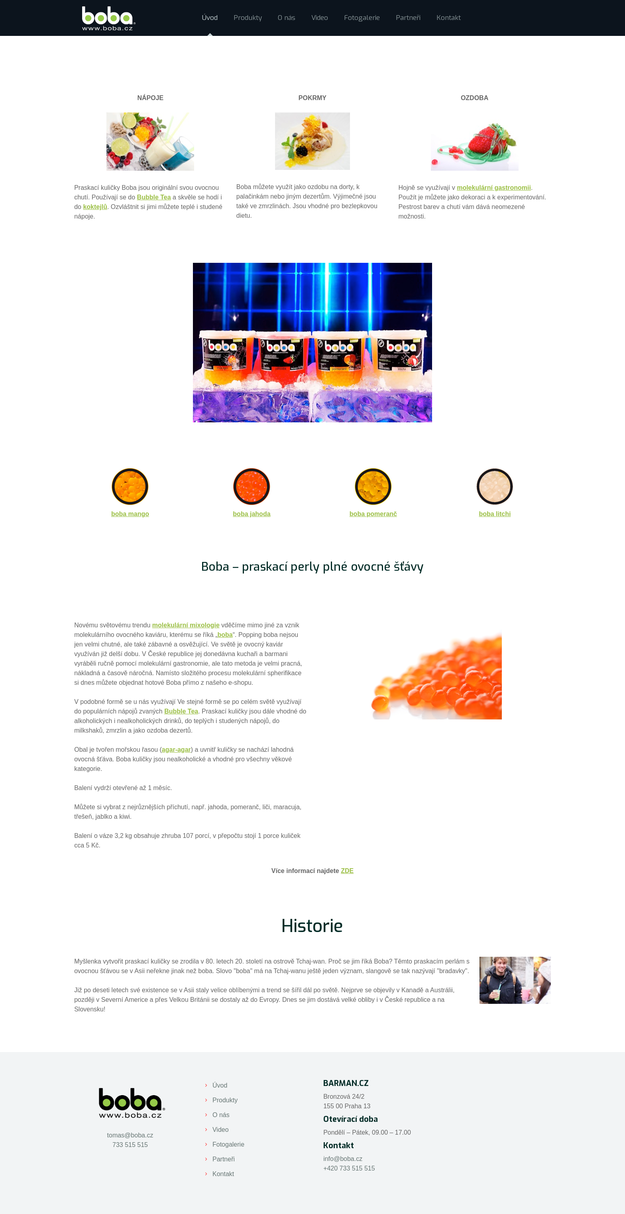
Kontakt (223, 1174)
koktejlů (95, 206)
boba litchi (495, 513)
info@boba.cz (342, 1158)
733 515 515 (130, 1144)
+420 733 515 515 (349, 1168)
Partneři (223, 1159)
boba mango (130, 513)
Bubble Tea (154, 197)
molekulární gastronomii (494, 187)
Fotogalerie (228, 1144)
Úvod (219, 1085)
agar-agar (176, 749)
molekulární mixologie (186, 625)
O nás (221, 1115)
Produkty (225, 1100)
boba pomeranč (373, 513)
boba (224, 634)
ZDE (347, 870)
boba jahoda (251, 513)
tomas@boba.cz (130, 1135)
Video (220, 1129)
